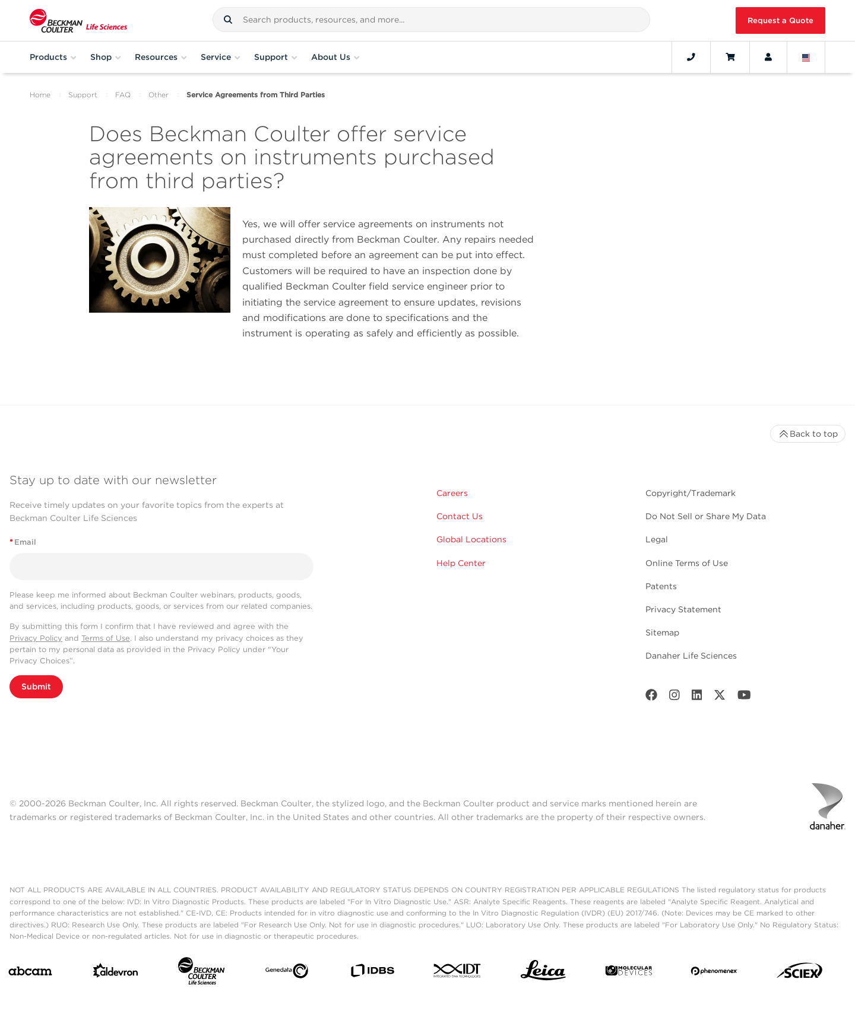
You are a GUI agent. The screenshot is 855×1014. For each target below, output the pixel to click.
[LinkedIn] (697, 697)
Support (82, 94)
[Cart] (730, 57)
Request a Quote (780, 20)
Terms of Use (105, 638)
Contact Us (459, 516)
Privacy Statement (683, 609)
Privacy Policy (36, 638)
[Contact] (691, 57)
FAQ (123, 94)
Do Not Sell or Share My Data (705, 516)
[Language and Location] (806, 57)
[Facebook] (651, 697)
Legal (656, 539)
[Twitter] (720, 697)
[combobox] (431, 19)
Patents (661, 586)
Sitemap (662, 632)
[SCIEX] (799, 973)
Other (158, 94)
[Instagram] (674, 697)
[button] (228, 19)
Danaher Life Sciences (691, 655)
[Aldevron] (115, 973)
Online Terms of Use (686, 563)
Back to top (808, 434)
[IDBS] (372, 973)
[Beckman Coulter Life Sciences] (201, 973)
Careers (452, 493)
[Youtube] (744, 697)
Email (23, 542)
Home (40, 94)
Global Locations (471, 539)
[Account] (768, 57)
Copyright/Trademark (690, 493)
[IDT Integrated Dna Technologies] (457, 973)
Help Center (461, 563)
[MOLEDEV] (628, 973)
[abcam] (30, 973)
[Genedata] (286, 973)
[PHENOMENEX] (714, 973)
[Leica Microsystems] (543, 973)
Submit (36, 686)
